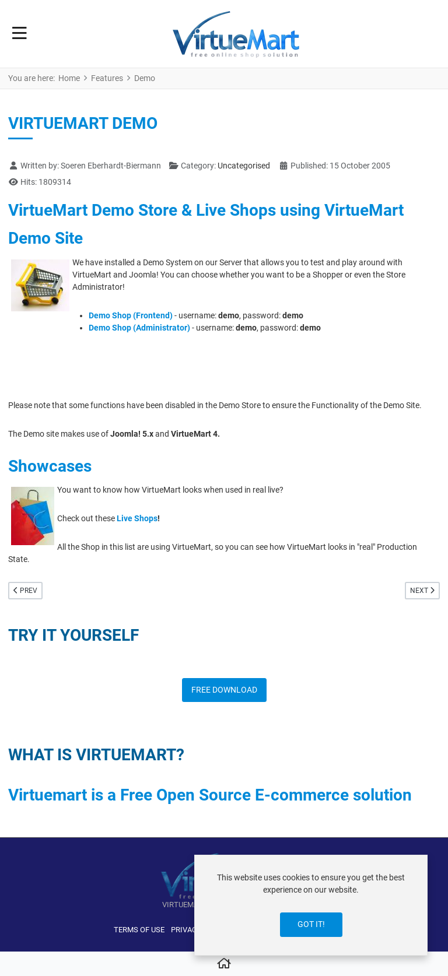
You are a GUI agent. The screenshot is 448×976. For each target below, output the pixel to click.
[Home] (224, 964)
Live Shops (137, 518)
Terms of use (139, 929)
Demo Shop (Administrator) (139, 327)
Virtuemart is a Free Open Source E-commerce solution (210, 795)
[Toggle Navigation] (19, 33)
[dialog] (311, 905)
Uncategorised (244, 165)
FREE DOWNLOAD (224, 689)
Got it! (311, 924)
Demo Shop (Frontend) (131, 315)
